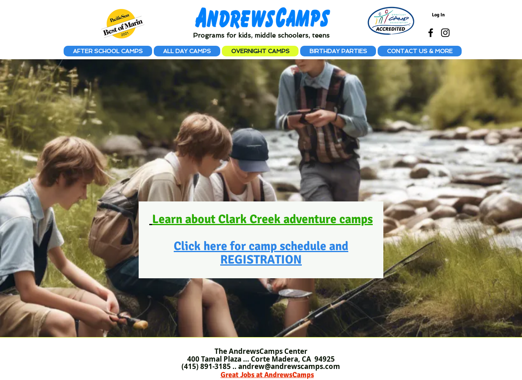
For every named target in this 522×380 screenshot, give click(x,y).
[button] (420, 51)
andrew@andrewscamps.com (289, 366)
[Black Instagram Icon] (445, 32)
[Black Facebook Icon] (430, 32)
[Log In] (438, 15)
